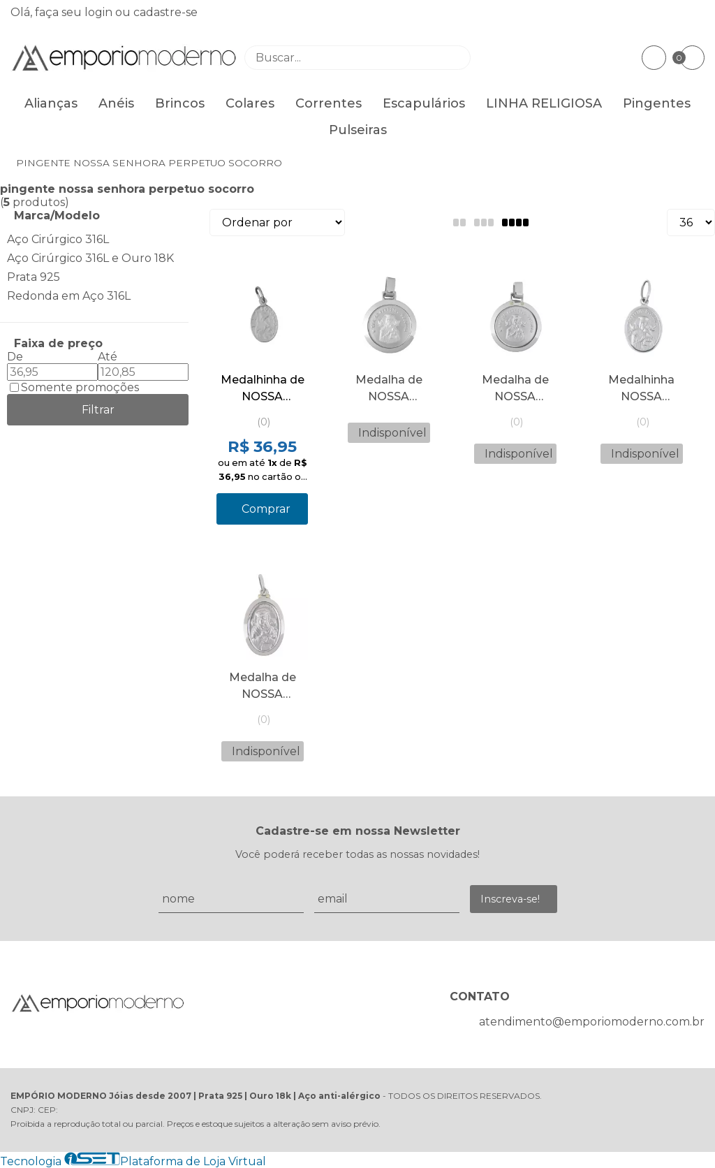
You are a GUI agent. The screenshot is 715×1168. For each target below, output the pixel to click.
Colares (250, 103)
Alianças (51, 103)
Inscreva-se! (510, 899)
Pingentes (657, 103)
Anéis (116, 103)
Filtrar (98, 409)
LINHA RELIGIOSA (544, 103)
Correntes (328, 103)
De (15, 356)
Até (107, 356)
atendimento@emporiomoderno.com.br (592, 1021)
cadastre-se (165, 12)
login (99, 12)
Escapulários (424, 103)
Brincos (180, 103)
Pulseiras (358, 130)
